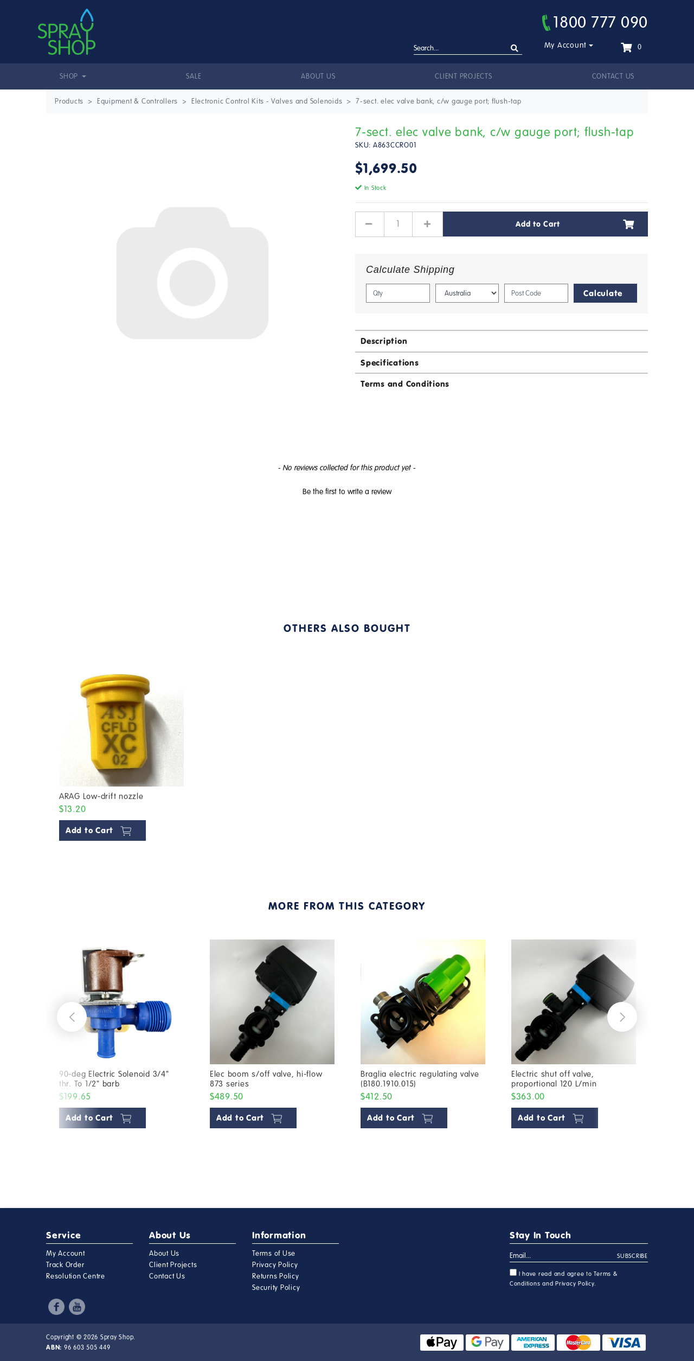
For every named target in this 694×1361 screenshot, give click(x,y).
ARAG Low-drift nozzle (101, 796)
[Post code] (536, 293)
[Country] (467, 293)
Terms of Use (273, 1253)
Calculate (602, 293)
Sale (193, 76)
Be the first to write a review (347, 491)
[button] (347, 490)
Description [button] (384, 341)
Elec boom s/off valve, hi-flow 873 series (266, 1079)
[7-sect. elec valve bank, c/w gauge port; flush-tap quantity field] (398, 224)
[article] (121, 753)
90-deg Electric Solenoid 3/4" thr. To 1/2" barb (114, 1079)
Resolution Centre (75, 1276)
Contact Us (613, 76)
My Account (565, 45)
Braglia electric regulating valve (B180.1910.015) (420, 1079)
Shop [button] (70, 76)
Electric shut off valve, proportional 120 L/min (554, 1079)
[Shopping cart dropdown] (631, 47)
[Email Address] (564, 1256)
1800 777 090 (595, 22)
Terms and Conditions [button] (405, 384)
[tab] (501, 340)
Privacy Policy (275, 1265)
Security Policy (276, 1287)
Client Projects (463, 76)
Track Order (65, 1265)
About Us (318, 76)
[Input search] (468, 49)
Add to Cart (575, 224)
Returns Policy (275, 1276)
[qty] (398, 293)
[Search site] (514, 48)
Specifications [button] (390, 362)
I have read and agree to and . (564, 1278)
